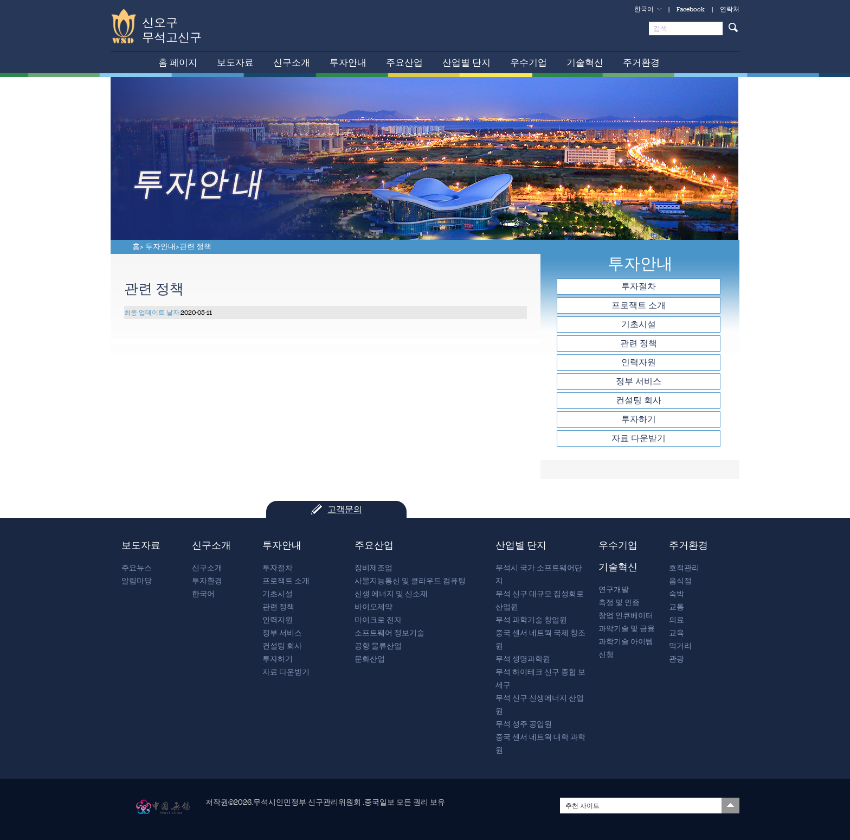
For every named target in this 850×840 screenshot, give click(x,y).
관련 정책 (195, 246)
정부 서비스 (638, 381)
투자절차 (638, 286)
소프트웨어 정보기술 (389, 633)
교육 (676, 633)
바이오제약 (373, 607)
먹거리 (680, 646)
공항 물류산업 (378, 646)
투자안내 (348, 62)
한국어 (644, 9)
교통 (676, 607)
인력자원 (638, 362)
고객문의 (344, 509)
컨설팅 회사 (638, 400)
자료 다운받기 (638, 438)
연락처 (729, 9)
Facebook (691, 9)
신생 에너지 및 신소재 (391, 594)
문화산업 (370, 659)
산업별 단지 (466, 62)
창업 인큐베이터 (625, 615)
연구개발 (613, 589)
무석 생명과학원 (522, 659)
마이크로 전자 (378, 620)
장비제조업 (373, 567)
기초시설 (638, 324)
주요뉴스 (136, 567)
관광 (676, 659)
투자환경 (207, 581)
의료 (676, 620)
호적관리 (684, 567)
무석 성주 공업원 (523, 724)
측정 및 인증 (619, 602)
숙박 (676, 594)
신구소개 (291, 62)
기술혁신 (584, 62)
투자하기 (638, 419)
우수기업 (528, 62)
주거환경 (641, 62)
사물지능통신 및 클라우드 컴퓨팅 (410, 581)
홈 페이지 (177, 62)
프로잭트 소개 (638, 305)
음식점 (680, 581)
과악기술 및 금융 (626, 628)
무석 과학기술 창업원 (531, 620)
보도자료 (235, 62)
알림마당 (136, 581)
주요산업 (404, 62)
